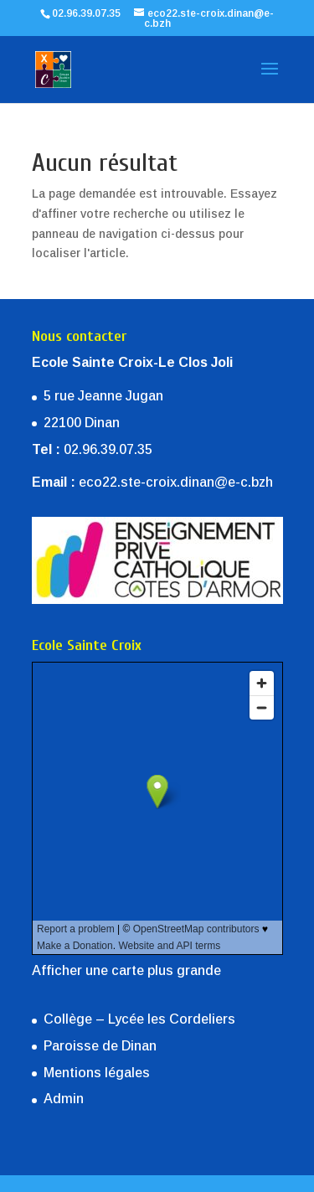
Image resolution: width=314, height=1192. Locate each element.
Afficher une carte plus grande (126, 970)
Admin (64, 1098)
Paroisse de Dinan (100, 1046)
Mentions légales (97, 1073)
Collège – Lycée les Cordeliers (139, 1019)
